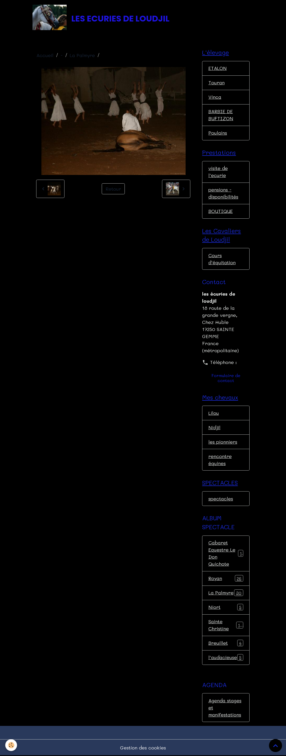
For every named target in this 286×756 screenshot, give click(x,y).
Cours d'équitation (222, 259)
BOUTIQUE (220, 211)
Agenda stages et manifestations (224, 707)
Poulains (217, 133)
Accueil (44, 55)
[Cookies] (11, 745)
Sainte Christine (226, 625)
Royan (226, 578)
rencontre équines (220, 459)
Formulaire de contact (226, 378)
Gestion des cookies (143, 747)
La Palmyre (82, 55)
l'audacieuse (226, 657)
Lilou (213, 413)
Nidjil (214, 427)
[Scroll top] (275, 745)
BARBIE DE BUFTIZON (220, 115)
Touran (216, 82)
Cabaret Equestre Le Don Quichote (226, 553)
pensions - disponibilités (223, 193)
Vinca (214, 97)
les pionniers (222, 442)
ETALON (217, 68)
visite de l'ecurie (218, 171)
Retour (113, 189)
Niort (226, 607)
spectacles (220, 498)
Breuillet (226, 643)
